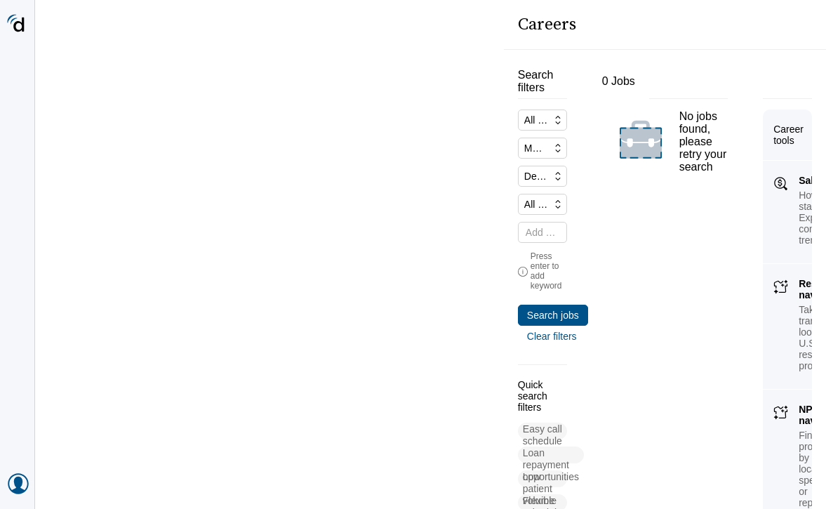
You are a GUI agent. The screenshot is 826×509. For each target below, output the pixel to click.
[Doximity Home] (17, 24)
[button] (94, 360)
